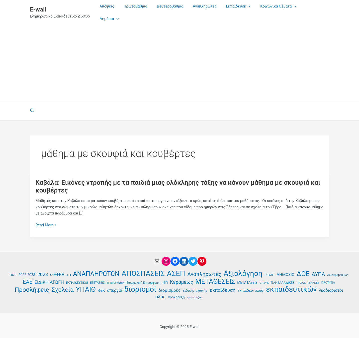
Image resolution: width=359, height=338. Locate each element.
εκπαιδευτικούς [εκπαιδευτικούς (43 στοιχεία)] (251, 286)
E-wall (38, 7)
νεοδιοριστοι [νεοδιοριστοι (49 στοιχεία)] (331, 286)
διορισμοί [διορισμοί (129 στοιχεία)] (140, 285)
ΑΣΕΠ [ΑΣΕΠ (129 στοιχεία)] (176, 269)
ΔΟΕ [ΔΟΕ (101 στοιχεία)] (303, 269)
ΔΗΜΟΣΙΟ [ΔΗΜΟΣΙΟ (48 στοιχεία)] (285, 270)
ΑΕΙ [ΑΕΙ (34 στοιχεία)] (69, 270)
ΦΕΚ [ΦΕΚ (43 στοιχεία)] (101, 286)
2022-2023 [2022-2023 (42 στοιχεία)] (26, 270)
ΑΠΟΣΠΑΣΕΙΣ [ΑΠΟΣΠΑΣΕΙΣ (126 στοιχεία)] (143, 269)
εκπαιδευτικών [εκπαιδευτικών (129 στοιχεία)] (291, 285)
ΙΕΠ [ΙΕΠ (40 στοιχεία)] (165, 278)
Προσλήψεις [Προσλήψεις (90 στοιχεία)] (32, 285)
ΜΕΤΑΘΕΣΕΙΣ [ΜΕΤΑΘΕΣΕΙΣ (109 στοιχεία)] (215, 277)
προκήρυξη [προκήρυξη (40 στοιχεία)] (176, 292)
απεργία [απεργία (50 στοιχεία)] (114, 286)
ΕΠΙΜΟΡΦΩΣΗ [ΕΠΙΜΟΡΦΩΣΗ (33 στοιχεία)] (115, 278)
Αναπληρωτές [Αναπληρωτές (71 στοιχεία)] (204, 270)
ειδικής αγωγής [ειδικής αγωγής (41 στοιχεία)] (195, 286)
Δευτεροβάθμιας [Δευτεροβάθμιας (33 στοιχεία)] (337, 270)
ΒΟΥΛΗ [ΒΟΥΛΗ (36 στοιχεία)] (269, 270)
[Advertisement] (179, 58)
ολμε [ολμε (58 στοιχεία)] (160, 292)
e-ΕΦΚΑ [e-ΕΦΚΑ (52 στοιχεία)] (57, 270)
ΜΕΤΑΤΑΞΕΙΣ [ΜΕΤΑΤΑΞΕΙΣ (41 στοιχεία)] (247, 278)
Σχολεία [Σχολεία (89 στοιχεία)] (62, 285)
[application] (252, 10)
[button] (32, 106)
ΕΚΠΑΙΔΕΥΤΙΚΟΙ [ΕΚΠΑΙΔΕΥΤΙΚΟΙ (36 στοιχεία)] (77, 278)
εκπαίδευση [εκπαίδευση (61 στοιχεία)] (222, 285)
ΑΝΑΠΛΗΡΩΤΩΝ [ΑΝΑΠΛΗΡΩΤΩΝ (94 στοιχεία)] (96, 269)
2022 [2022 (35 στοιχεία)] (12, 270)
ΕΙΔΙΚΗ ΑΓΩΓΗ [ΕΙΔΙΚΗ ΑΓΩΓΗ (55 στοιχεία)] (49, 277)
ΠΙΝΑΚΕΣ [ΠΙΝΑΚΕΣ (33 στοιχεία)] (313, 278)
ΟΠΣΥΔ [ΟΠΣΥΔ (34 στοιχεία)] (264, 278)
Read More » (46, 221)
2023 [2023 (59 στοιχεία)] (42, 270)
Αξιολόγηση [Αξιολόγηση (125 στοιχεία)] (243, 269)
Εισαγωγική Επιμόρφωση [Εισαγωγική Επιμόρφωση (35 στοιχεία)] (143, 278)
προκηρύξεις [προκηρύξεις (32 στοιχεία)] (194, 292)
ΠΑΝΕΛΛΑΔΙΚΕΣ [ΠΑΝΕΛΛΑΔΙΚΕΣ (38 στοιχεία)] (282, 278)
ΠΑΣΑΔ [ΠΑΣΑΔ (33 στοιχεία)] (301, 278)
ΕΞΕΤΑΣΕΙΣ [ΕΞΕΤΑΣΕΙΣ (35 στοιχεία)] (97, 278)
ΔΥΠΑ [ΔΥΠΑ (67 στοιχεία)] (318, 270)
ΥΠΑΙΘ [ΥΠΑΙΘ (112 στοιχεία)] (86, 285)
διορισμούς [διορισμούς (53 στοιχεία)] (170, 285)
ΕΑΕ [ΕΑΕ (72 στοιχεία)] (27, 277)
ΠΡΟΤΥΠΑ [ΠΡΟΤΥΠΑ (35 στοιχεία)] (328, 278)
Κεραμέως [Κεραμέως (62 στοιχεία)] (181, 277)
